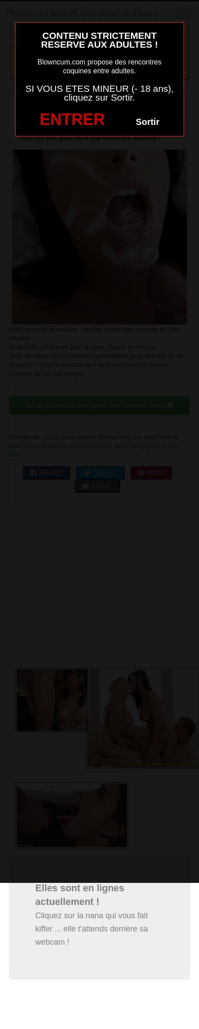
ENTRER (72, 119)
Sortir (147, 122)
